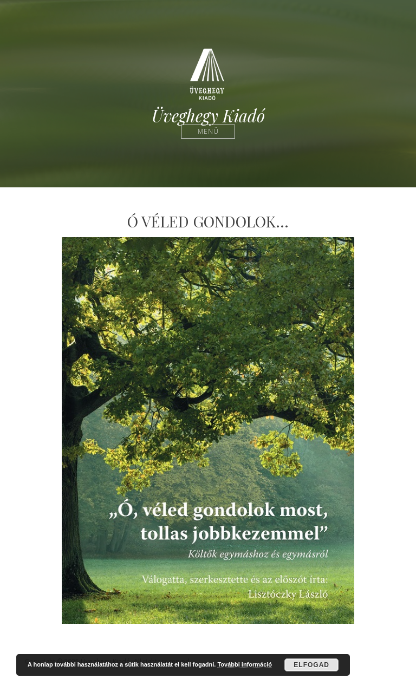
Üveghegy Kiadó (208, 116)
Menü (208, 131)
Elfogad (311, 665)
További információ (244, 664)
